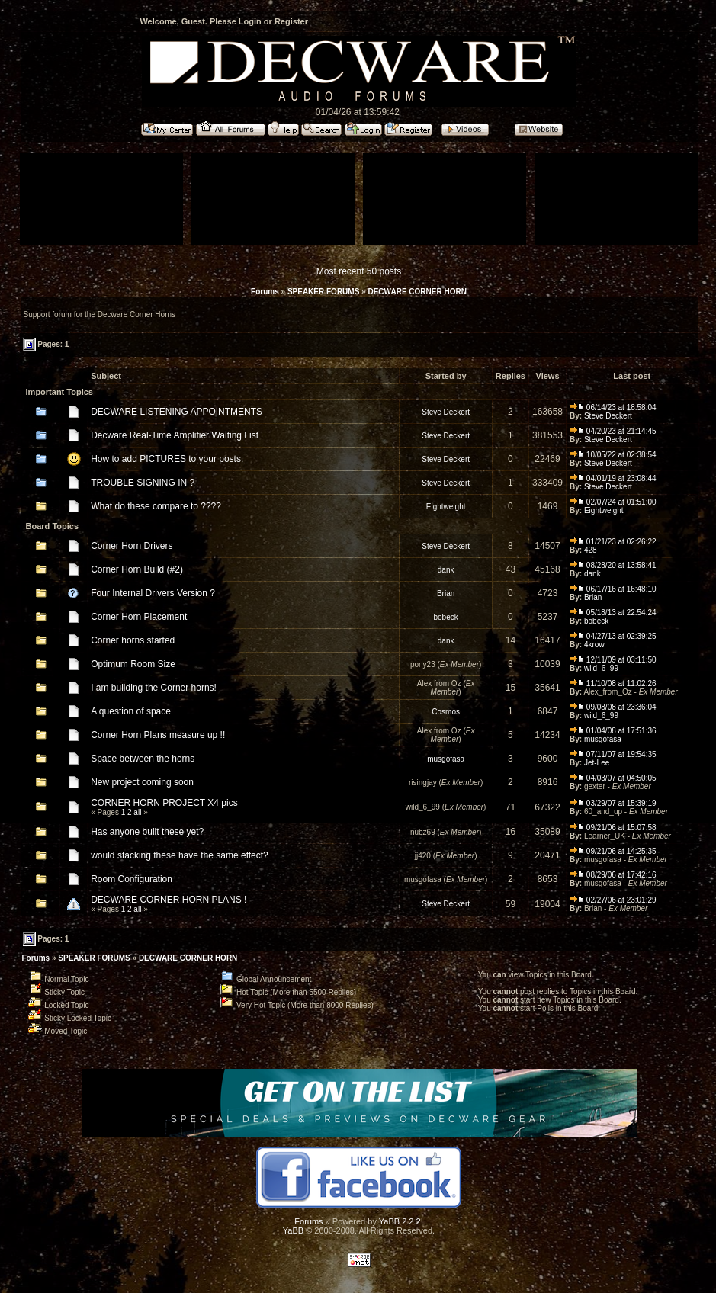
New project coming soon (142, 782)
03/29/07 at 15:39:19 (613, 803)
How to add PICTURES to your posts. (167, 459)
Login (250, 21)
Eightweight (446, 506)
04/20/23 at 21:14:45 (613, 431)
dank (446, 570)
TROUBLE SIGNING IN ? (142, 482)
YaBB (293, 1230)
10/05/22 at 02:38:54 (613, 455)
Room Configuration (131, 879)
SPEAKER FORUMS (323, 291)
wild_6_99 (601, 668)
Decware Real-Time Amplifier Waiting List (174, 435)
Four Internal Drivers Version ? (153, 593)
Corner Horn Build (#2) (137, 569)
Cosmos (446, 711)
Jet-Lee (596, 763)
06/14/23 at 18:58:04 (613, 407)
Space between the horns (142, 758)
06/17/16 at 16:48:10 (613, 589)
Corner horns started (133, 640)
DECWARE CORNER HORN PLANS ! (168, 899)
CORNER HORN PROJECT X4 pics (164, 802)
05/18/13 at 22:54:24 (613, 612)
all (137, 812)
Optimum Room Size (133, 664)
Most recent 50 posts (358, 271)
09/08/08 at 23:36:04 (613, 707)
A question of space (131, 711)
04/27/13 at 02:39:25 (613, 636)
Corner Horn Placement (139, 616)
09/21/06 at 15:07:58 (613, 827)
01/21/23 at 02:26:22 (613, 541)
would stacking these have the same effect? (179, 855)
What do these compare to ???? (156, 506)
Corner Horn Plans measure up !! (158, 735)
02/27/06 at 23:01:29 (613, 900)
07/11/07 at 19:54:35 (613, 754)
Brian (445, 593)
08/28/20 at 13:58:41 (613, 565)
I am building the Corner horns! (154, 687)
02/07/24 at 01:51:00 (613, 502)
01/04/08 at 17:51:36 (613, 731)
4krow (594, 644)
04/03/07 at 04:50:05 (613, 778)
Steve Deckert (446, 412)
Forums (265, 291)
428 (590, 550)
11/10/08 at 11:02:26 (613, 683)
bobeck (446, 617)
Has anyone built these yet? (147, 831)
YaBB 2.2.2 (400, 1221)
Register (291, 21)
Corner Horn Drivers (131, 546)
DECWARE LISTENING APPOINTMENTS (176, 411)
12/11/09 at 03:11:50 (613, 660)
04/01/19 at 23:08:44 (613, 478)
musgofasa (602, 739)
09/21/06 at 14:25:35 (613, 851)
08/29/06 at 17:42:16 (613, 875)
